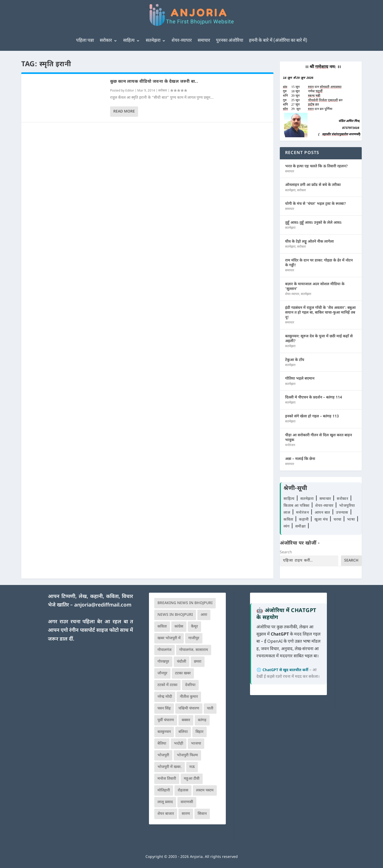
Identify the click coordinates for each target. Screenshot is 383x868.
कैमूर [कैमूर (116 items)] (194, 626)
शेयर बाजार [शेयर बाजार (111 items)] (165, 813)
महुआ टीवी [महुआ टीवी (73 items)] (191, 778)
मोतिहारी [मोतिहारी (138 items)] (163, 790)
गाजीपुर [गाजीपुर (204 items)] (193, 638)
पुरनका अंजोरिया (229, 41)
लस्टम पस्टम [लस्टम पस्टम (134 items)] (205, 790)
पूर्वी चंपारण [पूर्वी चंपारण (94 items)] (165, 720)
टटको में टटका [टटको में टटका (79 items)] (167, 685)
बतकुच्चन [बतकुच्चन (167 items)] (164, 731)
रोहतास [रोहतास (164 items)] (183, 790)
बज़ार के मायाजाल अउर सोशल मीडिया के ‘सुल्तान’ (314, 287)
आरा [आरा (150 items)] (204, 614)
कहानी (304, 519)
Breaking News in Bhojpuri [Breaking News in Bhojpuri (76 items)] (185, 603)
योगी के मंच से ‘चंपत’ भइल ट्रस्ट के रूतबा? (315, 203)
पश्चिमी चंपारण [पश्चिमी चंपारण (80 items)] (188, 708)
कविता (289, 519)
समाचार (204, 41)
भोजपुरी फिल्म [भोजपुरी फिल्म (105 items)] (187, 755)
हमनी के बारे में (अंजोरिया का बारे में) (278, 41)
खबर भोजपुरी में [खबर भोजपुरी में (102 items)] (169, 638)
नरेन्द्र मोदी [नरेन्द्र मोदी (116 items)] (164, 696)
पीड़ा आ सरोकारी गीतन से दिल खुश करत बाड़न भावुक (318, 438)
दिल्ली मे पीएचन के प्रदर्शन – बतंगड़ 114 (313, 397)
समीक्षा (301, 526)
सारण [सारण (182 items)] (186, 813)
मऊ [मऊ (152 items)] (192, 767)
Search (286, 552)
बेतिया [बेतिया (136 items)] (161, 743)
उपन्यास (342, 512)
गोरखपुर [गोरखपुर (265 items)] (163, 661)
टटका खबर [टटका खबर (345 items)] (183, 673)
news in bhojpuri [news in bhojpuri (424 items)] (175, 614)
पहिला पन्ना (85, 41)
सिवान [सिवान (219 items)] (202, 813)
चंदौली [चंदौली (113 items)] (181, 661)
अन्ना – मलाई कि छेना (300, 459)
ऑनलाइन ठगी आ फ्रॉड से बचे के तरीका (313, 185)
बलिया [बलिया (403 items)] (183, 731)
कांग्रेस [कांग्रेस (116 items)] (178, 626)
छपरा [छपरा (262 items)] (197, 661)
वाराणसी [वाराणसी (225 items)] (187, 802)
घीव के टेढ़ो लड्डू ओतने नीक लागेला (309, 241)
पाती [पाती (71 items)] (210, 708)
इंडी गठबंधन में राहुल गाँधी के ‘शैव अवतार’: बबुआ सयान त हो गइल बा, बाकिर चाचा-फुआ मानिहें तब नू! (320, 312)
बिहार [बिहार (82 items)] (199, 731)
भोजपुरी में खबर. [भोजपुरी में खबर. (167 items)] (169, 767)
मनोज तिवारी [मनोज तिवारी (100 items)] (166, 778)
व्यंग (287, 526)
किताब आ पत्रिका (297, 505)
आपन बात (322, 512)
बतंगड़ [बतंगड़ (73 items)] (202, 720)
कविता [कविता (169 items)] (162, 626)
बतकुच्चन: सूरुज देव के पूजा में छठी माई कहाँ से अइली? (319, 339)
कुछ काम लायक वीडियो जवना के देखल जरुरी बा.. (154, 82)
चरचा (338, 519)
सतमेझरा (153, 41)
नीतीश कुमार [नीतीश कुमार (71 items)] (189, 696)
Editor (129, 91)
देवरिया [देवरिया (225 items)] (190, 685)
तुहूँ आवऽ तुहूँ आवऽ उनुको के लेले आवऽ (313, 222)
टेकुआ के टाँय (294, 360)
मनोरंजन (290, 445)
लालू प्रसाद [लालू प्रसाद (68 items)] (165, 802)
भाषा (351, 519)
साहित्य (129, 41)
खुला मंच (321, 519)
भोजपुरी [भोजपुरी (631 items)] (163, 755)
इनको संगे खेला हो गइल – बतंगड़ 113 (312, 416)
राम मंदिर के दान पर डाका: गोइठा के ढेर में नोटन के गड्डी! (319, 263)
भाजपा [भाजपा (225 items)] (196, 743)
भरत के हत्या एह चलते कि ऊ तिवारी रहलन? (316, 166)
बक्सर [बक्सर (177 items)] (186, 720)
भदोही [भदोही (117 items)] (178, 743)
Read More (124, 111)
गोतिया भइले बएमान (299, 378)
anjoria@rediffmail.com (102, 605)
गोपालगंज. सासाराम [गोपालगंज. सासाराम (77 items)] (193, 650)
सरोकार (106, 41)
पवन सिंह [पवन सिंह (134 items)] (164, 708)
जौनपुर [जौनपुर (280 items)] (162, 673)
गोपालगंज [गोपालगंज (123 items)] (164, 650)
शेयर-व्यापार (182, 41)
